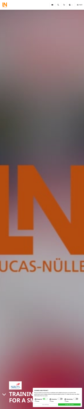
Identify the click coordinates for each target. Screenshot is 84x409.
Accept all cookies (69, 404)
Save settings (45, 404)
